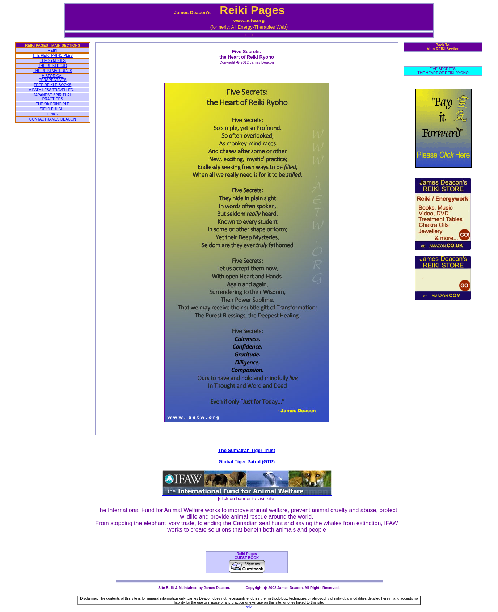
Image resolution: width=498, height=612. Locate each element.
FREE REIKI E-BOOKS (52, 85)
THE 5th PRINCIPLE (52, 104)
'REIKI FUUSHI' (52, 109)
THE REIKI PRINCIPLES (53, 56)
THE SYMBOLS (53, 61)
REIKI (52, 50)
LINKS (52, 114)
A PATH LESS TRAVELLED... (52, 90)
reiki (249, 607)
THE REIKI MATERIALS (52, 71)
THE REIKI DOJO (52, 66)
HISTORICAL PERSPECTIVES (53, 78)
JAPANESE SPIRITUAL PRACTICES (52, 97)
